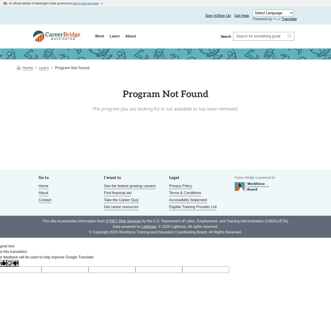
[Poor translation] (13, 263)
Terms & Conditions (185, 193)
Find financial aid (117, 193)
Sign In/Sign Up (218, 16)
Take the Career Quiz (121, 200)
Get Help (241, 16)
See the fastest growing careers (130, 186)
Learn (115, 36)
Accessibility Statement (188, 200)
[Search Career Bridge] (259, 36)
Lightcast (149, 227)
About (130, 36)
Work (99, 36)
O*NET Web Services (123, 221)
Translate (285, 19)
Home (28, 67)
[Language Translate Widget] (273, 13)
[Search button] (289, 36)
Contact (45, 200)
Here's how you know (86, 3)
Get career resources (121, 207)
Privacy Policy (180, 186)
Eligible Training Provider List (193, 207)
